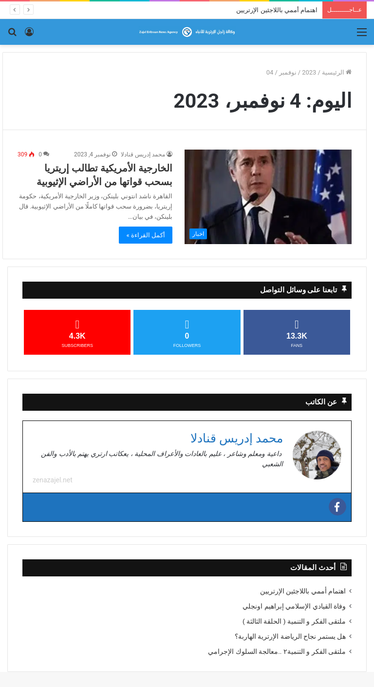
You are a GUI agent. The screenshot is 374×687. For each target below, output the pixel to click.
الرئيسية (337, 72)
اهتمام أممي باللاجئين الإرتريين (277, 10)
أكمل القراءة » (145, 235)
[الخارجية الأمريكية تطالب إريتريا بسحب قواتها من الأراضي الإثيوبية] (268, 197)
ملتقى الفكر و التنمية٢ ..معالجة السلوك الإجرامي (277, 652)
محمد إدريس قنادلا (143, 154)
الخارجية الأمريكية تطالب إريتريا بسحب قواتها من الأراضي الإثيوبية (104, 175)
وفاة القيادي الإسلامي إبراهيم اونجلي (294, 607)
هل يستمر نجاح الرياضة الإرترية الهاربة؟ (290, 637)
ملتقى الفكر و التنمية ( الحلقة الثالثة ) (294, 622)
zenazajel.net (53, 480)
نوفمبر (288, 72)
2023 (309, 72)
